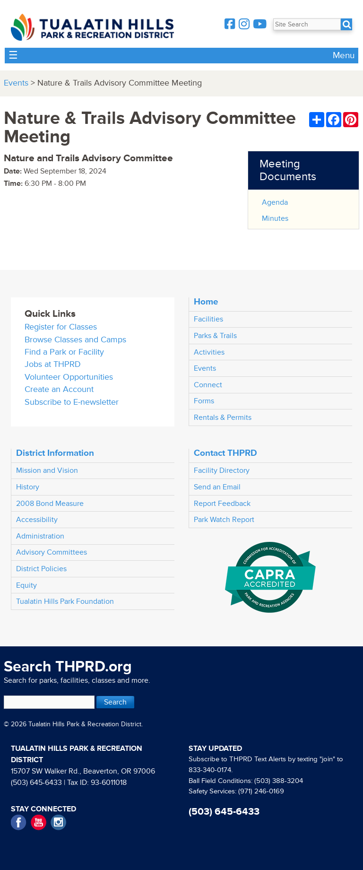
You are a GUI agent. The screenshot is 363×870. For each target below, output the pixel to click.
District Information (55, 453)
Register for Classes (61, 327)
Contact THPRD (225, 453)
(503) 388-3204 (278, 780)
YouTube (38, 822)
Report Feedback (222, 503)
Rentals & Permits (222, 417)
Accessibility (37, 519)
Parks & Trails (215, 335)
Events (16, 83)
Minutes (275, 218)
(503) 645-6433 (36, 782)
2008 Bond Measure (50, 503)
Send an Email (217, 487)
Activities (209, 352)
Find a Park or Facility (64, 352)
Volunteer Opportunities (69, 377)
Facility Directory (222, 470)
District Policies (41, 569)
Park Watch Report (224, 519)
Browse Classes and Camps (75, 340)
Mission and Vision (47, 470)
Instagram (58, 822)
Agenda (275, 202)
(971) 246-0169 (261, 791)
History (27, 487)
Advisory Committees (51, 552)
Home (206, 301)
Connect (208, 385)
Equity (26, 585)
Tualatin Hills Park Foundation (65, 601)
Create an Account (59, 389)
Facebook (18, 822)
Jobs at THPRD (53, 364)
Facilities (208, 319)
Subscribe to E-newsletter (72, 402)
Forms (204, 401)
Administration (40, 536)
